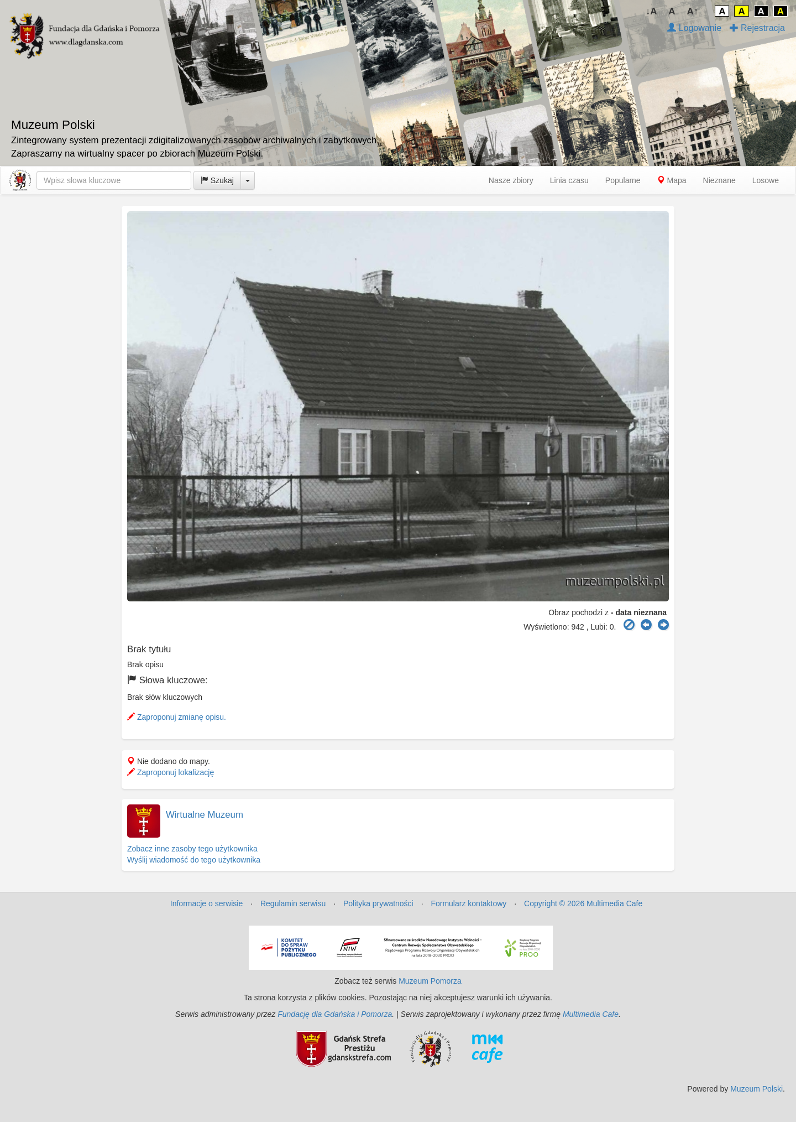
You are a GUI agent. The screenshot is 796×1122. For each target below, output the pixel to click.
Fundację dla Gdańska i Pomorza (334, 1014)
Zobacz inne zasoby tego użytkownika (192, 848)
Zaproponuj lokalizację (170, 772)
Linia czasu (569, 180)
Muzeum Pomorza (430, 980)
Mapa (672, 180)
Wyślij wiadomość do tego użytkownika (193, 859)
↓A (651, 11)
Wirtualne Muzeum (204, 814)
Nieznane (719, 180)
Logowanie (694, 28)
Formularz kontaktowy (468, 903)
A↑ (693, 11)
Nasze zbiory (511, 180)
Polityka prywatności (378, 903)
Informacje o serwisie (206, 903)
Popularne (623, 180)
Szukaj (217, 180)
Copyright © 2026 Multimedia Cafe (583, 903)
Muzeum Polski (756, 1088)
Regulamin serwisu (293, 903)
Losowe (765, 180)
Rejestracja (757, 28)
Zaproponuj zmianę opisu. (176, 717)
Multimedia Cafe (591, 1014)
